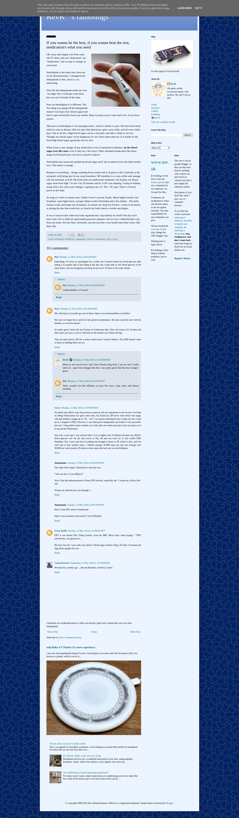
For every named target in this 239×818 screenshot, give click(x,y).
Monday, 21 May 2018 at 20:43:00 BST (77, 257)
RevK (65, 360)
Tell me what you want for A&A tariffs (67, 743)
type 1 (109, 239)
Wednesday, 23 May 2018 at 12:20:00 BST (90, 563)
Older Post (135, 632)
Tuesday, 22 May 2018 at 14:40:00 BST (86, 531)
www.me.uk (156, 229)
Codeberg (155, 114)
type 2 (115, 239)
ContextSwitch (61, 563)
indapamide (81, 239)
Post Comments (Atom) (70, 637)
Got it (198, 8)
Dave (56, 309)
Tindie (154, 104)
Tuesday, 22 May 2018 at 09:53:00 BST (86, 505)
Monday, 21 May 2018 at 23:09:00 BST (80, 408)
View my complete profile (163, 122)
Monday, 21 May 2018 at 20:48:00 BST (91, 360)
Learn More (184, 8)
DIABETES (70, 239)
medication (101, 239)
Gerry (57, 408)
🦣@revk (155, 118)
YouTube (155, 108)
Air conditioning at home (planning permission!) (85, 772)
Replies (61, 279)
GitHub (154, 111)
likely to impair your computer (183, 223)
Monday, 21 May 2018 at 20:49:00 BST (86, 285)
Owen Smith (60, 531)
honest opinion (158, 182)
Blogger (169, 803)
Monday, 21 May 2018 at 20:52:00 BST (86, 381)
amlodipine (59, 239)
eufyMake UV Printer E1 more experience (70, 647)
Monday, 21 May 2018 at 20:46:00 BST (78, 309)
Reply (57, 272)
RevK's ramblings (77, 16)
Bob (56, 257)
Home (94, 632)
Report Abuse (182, 258)
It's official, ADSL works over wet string (82, 756)
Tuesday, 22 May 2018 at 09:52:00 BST (86, 463)
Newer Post (52, 632)
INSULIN (91, 239)
